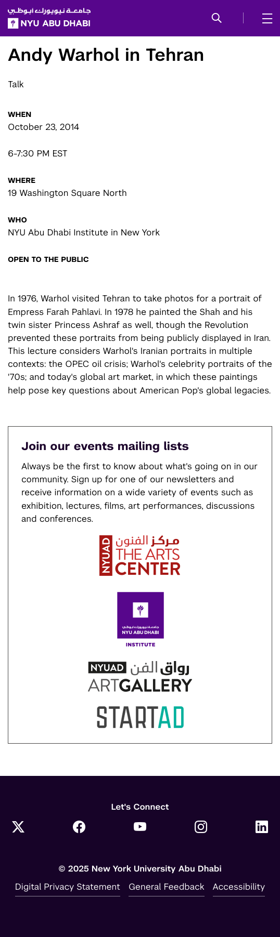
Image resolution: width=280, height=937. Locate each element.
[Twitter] (18, 828)
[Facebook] (79, 828)
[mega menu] (264, 18)
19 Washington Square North (67, 193)
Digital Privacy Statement (67, 886)
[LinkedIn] (261, 828)
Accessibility (239, 886)
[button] (217, 18)
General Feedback (167, 886)
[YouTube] (140, 828)
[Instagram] (200, 828)
